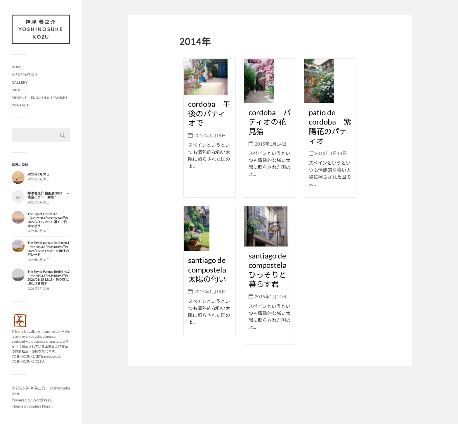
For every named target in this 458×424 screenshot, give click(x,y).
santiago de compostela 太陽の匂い (211, 268)
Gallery (20, 82)
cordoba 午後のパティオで (209, 113)
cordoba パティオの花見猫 (270, 121)
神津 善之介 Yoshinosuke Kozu (40, 29)
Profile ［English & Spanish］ (41, 97)
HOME (17, 67)
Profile (19, 90)
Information (24, 75)
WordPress (41, 400)
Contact (20, 105)
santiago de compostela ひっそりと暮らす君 (271, 269)
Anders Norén (41, 406)
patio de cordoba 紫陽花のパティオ (330, 126)
